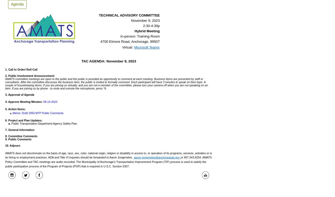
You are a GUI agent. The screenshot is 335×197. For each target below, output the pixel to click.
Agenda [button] (17, 4)
